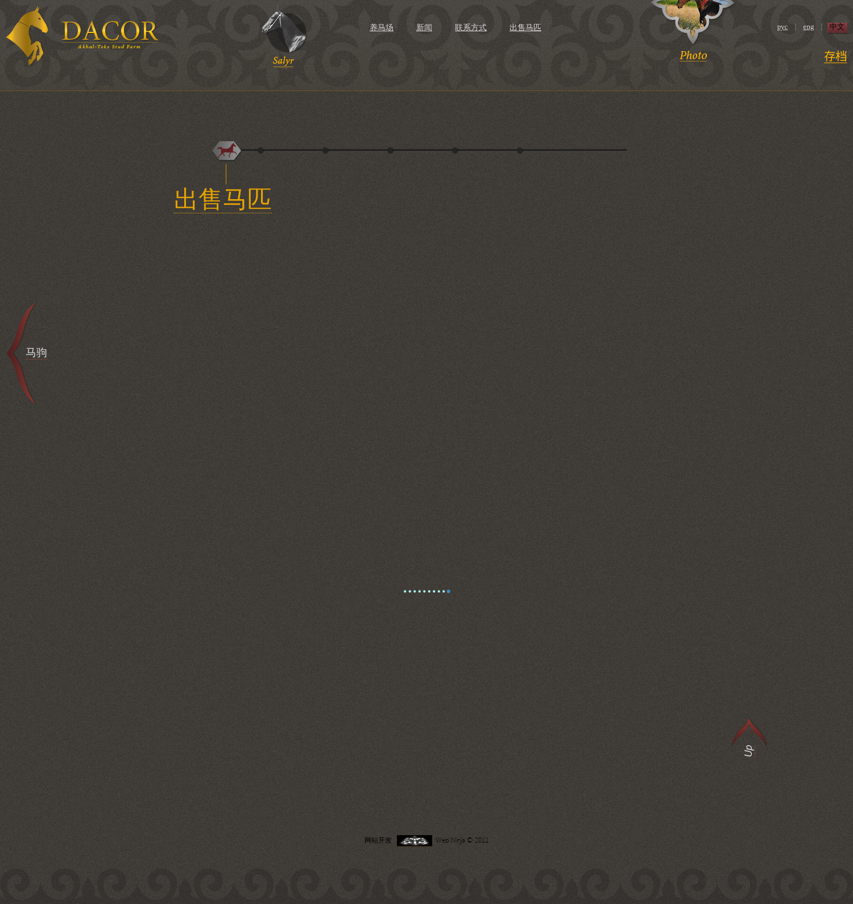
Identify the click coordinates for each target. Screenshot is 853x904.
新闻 (424, 27)
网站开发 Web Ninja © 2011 (426, 840)
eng (809, 27)
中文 (837, 27)
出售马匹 (525, 27)
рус (782, 27)
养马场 (382, 27)
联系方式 (471, 27)
